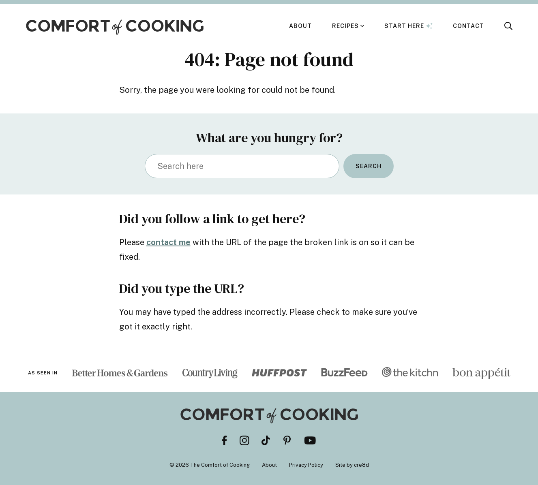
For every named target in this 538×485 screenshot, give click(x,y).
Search (369, 166)
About (300, 26)
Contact (468, 26)
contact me (168, 242)
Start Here (408, 26)
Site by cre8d (352, 465)
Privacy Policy (306, 465)
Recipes (345, 26)
